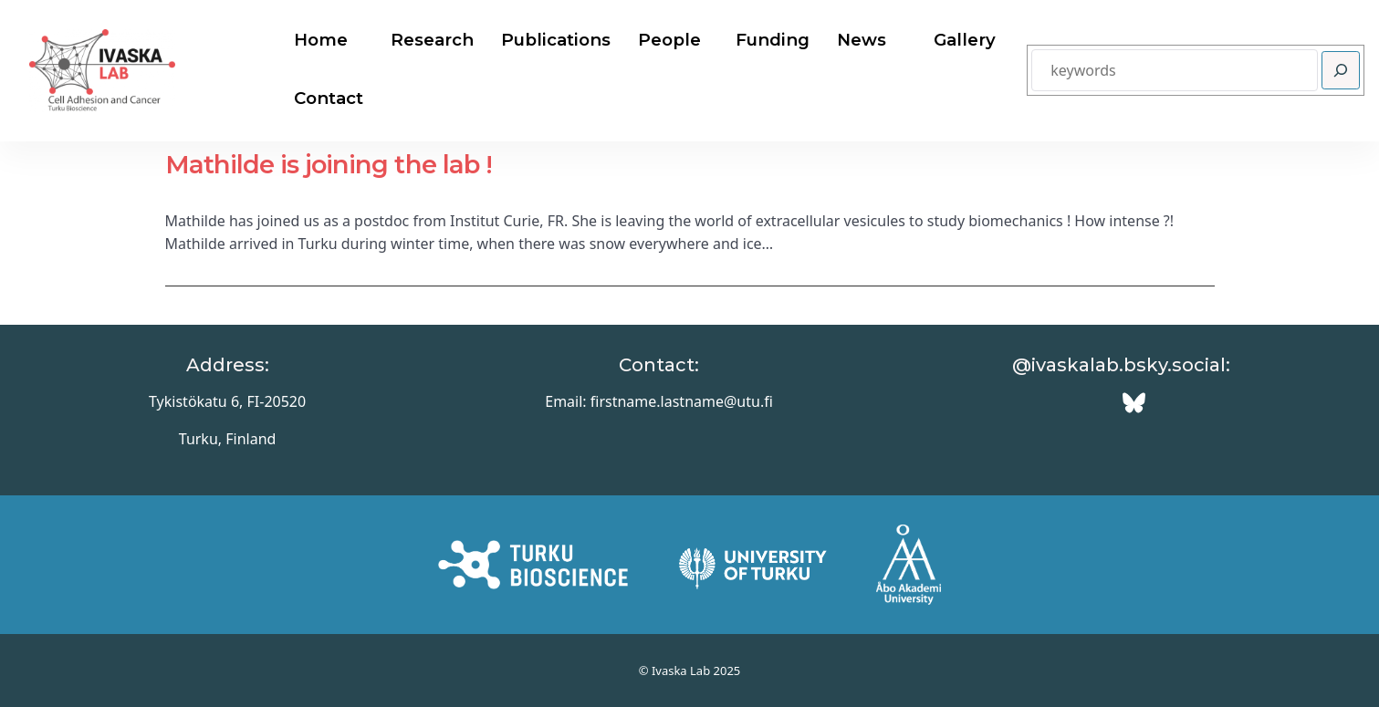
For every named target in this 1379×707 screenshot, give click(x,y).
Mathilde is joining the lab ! (328, 165)
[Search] (1341, 70)
